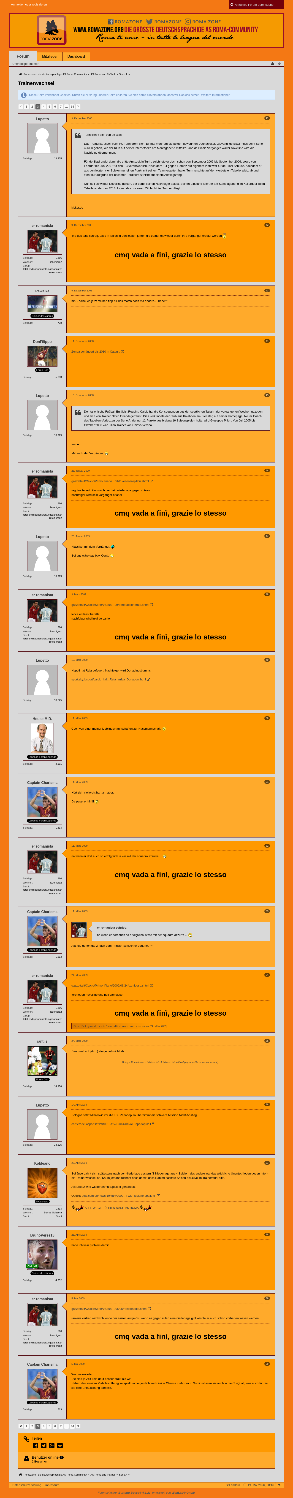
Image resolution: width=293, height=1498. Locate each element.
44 (267, 341)
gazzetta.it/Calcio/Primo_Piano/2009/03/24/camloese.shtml (110, 985)
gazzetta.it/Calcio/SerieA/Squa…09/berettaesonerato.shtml (110, 604)
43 (267, 290)
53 (267, 911)
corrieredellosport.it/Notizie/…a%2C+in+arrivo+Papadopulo (110, 1124)
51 (267, 781)
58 (267, 1234)
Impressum (51, 1485)
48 (267, 594)
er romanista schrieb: (112, 927)
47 (267, 536)
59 (267, 1298)
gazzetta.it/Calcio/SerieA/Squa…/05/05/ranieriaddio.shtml (109, 1308)
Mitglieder (50, 56)
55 (267, 1040)
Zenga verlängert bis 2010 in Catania (95, 351)
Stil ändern (233, 1485)
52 (267, 845)
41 (267, 118)
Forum (23, 56)
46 (267, 470)
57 (267, 1162)
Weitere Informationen (215, 95)
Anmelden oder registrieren (29, 4)
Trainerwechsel (36, 83)
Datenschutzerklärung (26, 1485)
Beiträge (27, 158)
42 (267, 224)
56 (267, 1104)
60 (267, 1363)
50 (267, 718)
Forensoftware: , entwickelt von (146, 1492)
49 (267, 659)
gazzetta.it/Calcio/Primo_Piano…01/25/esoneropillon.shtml (110, 481)
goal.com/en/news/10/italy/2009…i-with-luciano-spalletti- (119, 1195)
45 (267, 395)
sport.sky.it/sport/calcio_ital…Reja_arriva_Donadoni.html (108, 679)
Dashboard (76, 56)
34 (72, 106)
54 (267, 974)
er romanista (142, 1026)
